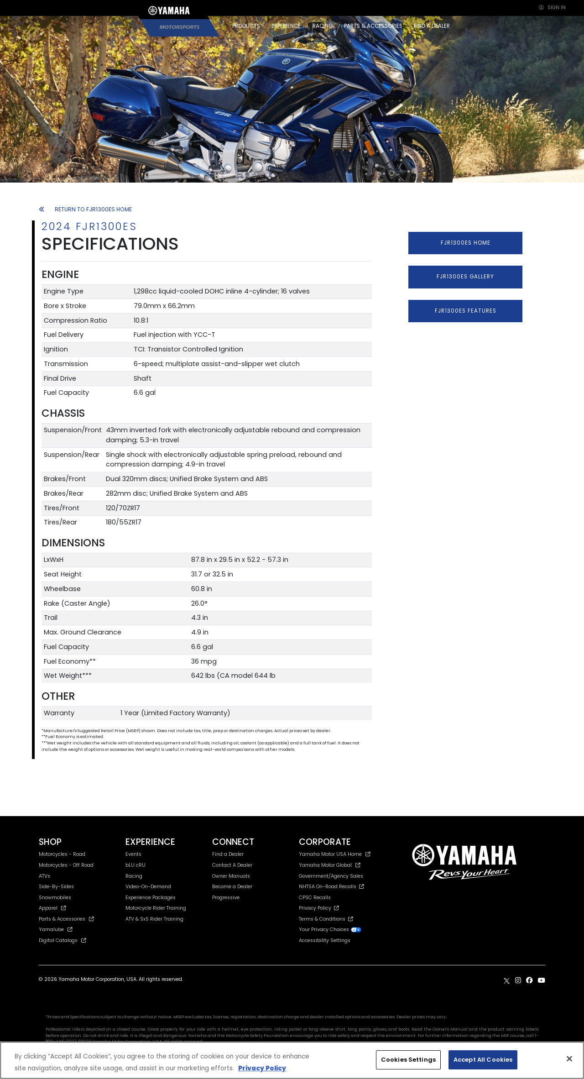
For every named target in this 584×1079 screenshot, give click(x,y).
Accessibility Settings (324, 940)
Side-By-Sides (56, 886)
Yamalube (56, 929)
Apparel (52, 908)
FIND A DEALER (432, 26)
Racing (133, 876)
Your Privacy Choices (330, 929)
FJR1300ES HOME (465, 242)
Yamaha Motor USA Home (334, 854)
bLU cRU (135, 865)
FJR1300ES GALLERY (465, 276)
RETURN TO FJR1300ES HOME (85, 209)
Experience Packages (150, 897)
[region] (292, 1060)
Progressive (226, 897)
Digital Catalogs (62, 940)
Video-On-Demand (148, 886)
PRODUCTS (246, 26)
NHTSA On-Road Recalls (331, 886)
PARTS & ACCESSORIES (373, 26)
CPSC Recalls (315, 897)
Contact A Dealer (232, 865)
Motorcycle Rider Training (155, 908)
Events (133, 854)
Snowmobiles (55, 897)
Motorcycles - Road (62, 854)
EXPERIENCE (286, 26)
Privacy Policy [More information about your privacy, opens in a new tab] (262, 1068)
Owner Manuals (231, 876)
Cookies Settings (408, 1059)
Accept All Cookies (483, 1059)
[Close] (569, 1059)
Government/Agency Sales (331, 876)
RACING (323, 26)
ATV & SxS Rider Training (154, 919)
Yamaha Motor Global (329, 865)
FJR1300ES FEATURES (465, 310)
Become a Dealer (232, 886)
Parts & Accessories (66, 919)
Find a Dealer (228, 854)
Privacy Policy (319, 908)
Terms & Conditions (326, 919)
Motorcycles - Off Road (66, 865)
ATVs (44, 876)
